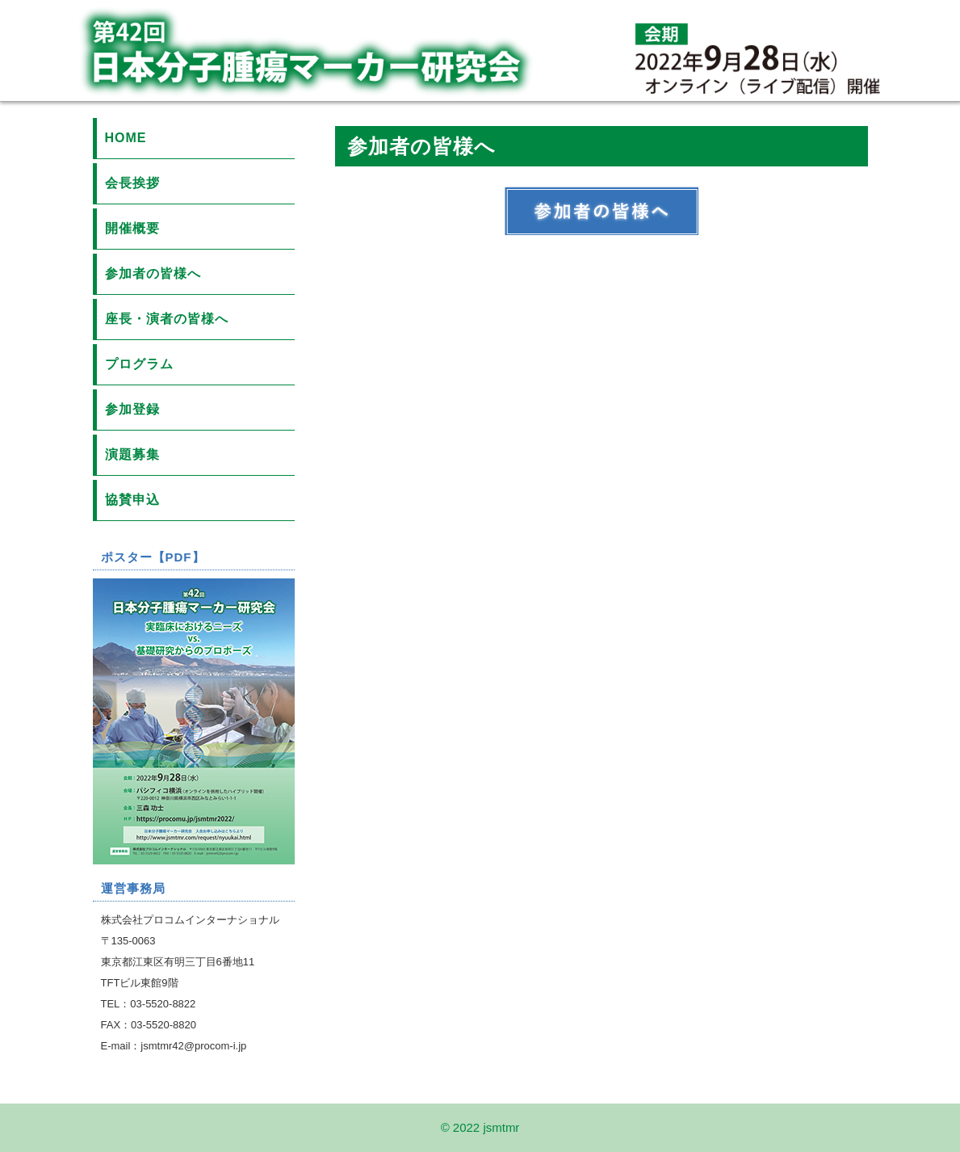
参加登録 (132, 409)
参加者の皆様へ (153, 273)
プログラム (139, 364)
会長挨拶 (132, 183)
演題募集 (132, 454)
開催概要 (132, 228)
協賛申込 (132, 500)
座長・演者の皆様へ (166, 319)
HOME (126, 138)
